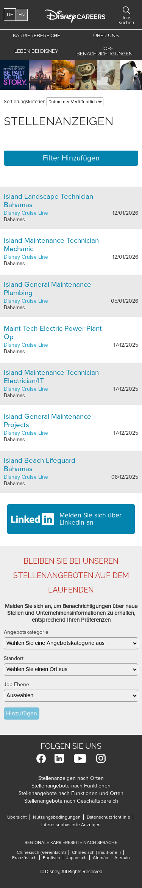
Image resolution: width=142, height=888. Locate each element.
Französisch (24, 857)
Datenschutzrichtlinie (108, 817)
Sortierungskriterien (24, 102)
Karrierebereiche (36, 35)
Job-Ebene (16, 684)
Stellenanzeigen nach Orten (71, 778)
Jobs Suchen (126, 10)
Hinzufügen (21, 713)
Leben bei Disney (36, 51)
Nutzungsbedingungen (57, 817)
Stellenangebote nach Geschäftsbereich (71, 801)
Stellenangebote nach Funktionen (71, 786)
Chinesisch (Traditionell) (96, 852)
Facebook (41, 758)
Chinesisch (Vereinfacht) (41, 852)
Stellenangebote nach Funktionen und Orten (71, 793)
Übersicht (17, 817)
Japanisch (76, 857)
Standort (13, 658)
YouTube (80, 758)
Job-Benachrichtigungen (104, 51)
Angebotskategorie (26, 632)
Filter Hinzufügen (71, 158)
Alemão (100, 857)
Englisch (51, 857)
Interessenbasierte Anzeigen (71, 824)
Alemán (122, 857)
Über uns (106, 35)
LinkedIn (59, 758)
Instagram (101, 758)
